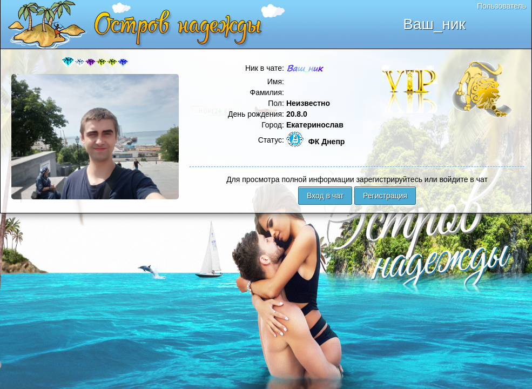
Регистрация (385, 195)
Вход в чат (325, 195)
